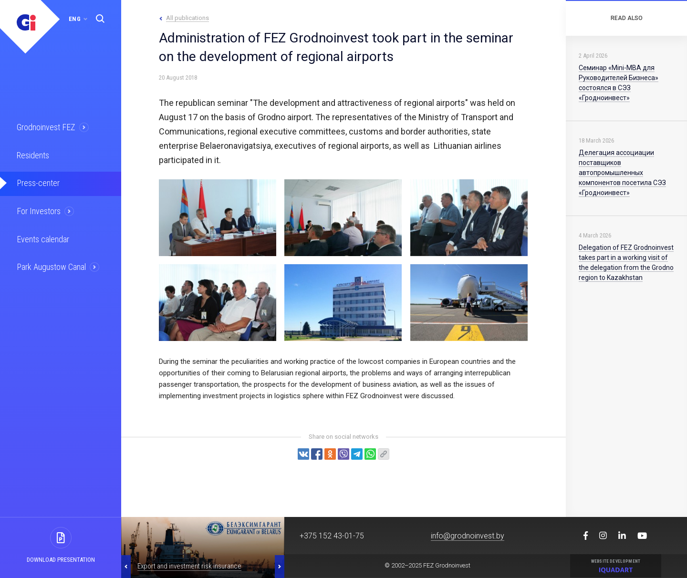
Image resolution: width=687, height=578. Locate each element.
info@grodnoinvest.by (467, 535)
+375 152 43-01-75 (332, 535)
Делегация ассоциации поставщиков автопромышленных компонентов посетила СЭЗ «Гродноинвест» (622, 172)
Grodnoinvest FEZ (45, 127)
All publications (187, 17)
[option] (202, 547)
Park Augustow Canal (50, 263)
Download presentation (61, 559)
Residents (32, 154)
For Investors (38, 208)
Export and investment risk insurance (189, 566)
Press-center (37, 181)
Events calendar (41, 235)
